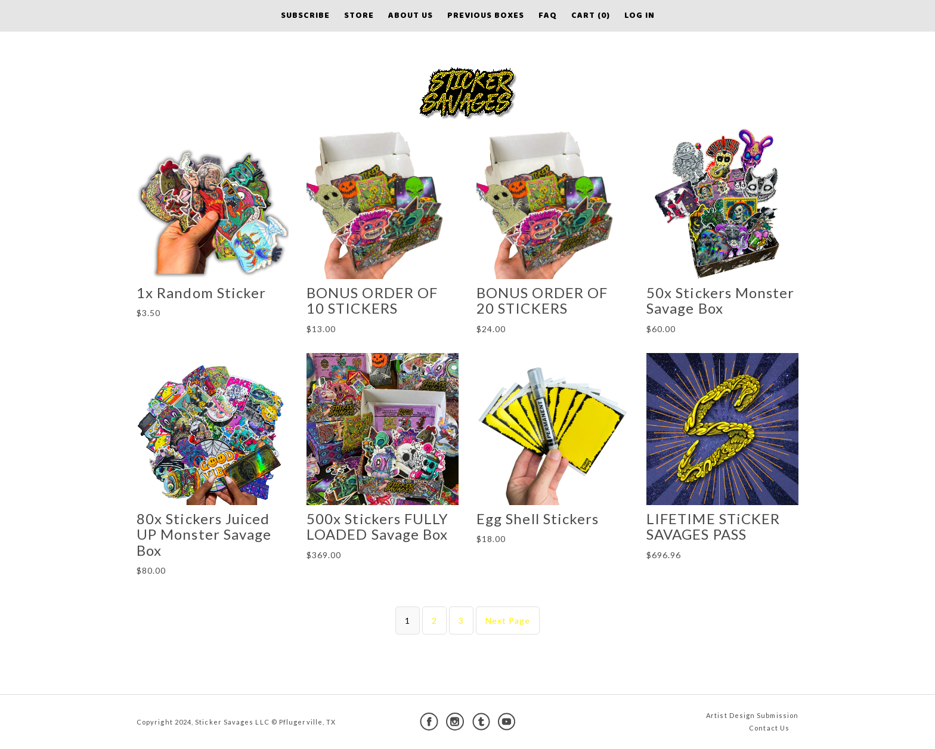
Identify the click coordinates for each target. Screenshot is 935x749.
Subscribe (305, 15)
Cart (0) (590, 15)
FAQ (547, 15)
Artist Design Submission (752, 715)
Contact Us (769, 728)
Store (359, 15)
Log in (639, 15)
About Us (410, 15)
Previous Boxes (485, 15)
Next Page (508, 620)
